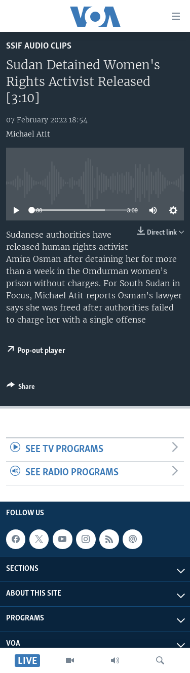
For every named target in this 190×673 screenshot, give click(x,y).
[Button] (21, 388)
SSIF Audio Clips (38, 46)
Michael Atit (28, 134)
